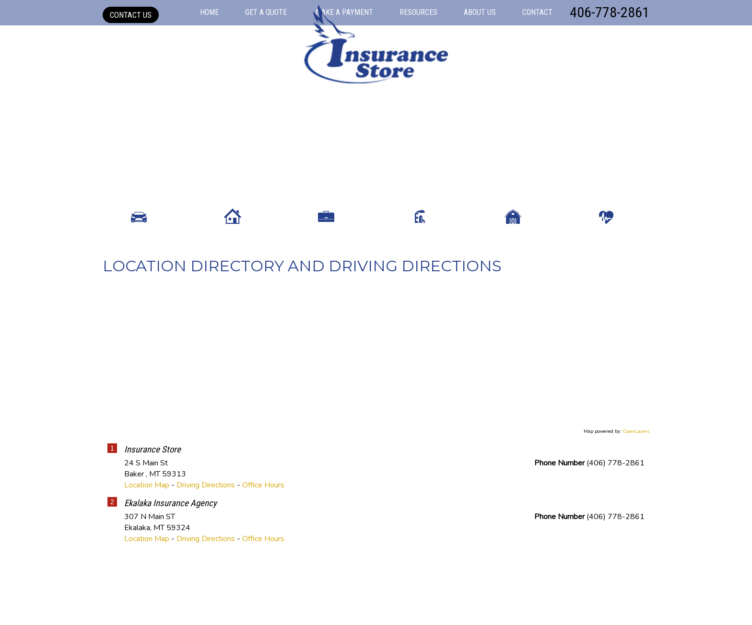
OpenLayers (636, 498)
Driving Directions (205, 552)
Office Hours (263, 552)
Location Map (146, 552)
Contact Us (131, 15)
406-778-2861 (609, 12)
